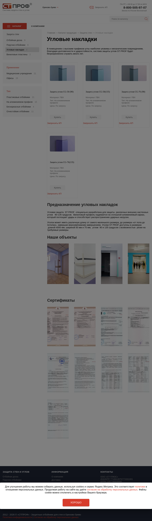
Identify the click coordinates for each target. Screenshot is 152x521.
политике (140, 486)
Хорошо (76, 502)
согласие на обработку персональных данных (112, 489)
